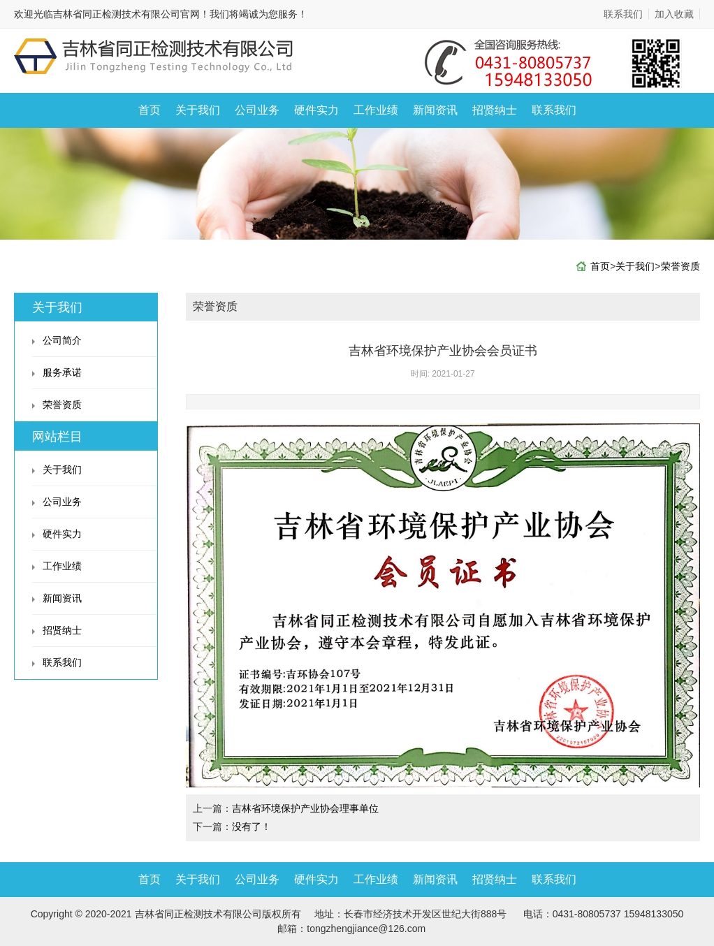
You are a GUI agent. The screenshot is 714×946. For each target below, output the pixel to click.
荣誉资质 (680, 266)
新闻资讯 (435, 110)
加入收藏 (674, 14)
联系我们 (623, 14)
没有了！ (251, 826)
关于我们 (197, 110)
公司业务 (257, 110)
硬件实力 (316, 110)
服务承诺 (62, 372)
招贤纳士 (494, 110)
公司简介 (62, 340)
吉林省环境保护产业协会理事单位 (305, 808)
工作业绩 (376, 110)
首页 (149, 110)
